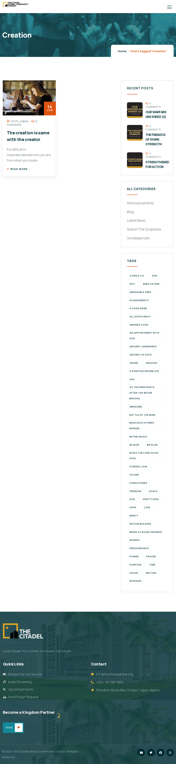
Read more (17, 169)
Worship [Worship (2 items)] (136, 580)
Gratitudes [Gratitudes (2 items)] (151, 499)
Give (9, 727)
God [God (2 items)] (132, 499)
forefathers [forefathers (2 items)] (138, 482)
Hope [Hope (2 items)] (133, 507)
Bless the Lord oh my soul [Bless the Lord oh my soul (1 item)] (144, 455)
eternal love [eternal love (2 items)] (138, 466)
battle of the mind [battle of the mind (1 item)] (142, 414)
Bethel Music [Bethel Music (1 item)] (138, 436)
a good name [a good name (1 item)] (138, 308)
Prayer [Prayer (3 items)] (151, 556)
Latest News (136, 220)
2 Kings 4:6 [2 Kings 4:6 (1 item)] (137, 275)
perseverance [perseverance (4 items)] (139, 548)
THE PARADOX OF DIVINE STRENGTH (155, 139)
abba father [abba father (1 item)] (151, 283)
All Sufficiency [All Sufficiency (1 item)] (140, 316)
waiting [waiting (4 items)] (151, 572)
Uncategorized (138, 238)
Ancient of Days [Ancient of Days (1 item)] (141, 354)
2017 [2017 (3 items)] (132, 283)
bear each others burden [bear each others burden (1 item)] (142, 425)
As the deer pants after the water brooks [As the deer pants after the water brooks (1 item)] (142, 393)
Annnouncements (140, 203)
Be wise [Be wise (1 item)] (134, 444)
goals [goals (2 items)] (153, 491)
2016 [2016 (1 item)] (154, 275)
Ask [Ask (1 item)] (132, 379)
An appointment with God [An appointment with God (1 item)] (144, 335)
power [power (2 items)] (134, 556)
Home (122, 51)
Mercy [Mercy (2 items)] (134, 515)
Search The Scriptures (144, 229)
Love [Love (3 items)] (147, 507)
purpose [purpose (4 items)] (136, 564)
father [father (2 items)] (134, 474)
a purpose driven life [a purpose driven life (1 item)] (144, 371)
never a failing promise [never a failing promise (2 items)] (146, 532)
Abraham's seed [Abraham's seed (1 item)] (140, 292)
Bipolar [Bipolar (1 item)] (152, 444)
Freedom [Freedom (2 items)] (135, 491)
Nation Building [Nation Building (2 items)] (140, 523)
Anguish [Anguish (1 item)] (151, 362)
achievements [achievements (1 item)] (139, 300)
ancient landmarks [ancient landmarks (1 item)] (143, 346)
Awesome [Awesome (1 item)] (136, 406)
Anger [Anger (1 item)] (134, 362)
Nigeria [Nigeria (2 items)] (135, 540)
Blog (130, 212)
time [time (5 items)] (152, 564)
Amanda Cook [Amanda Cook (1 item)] (139, 324)
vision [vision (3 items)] (134, 572)
